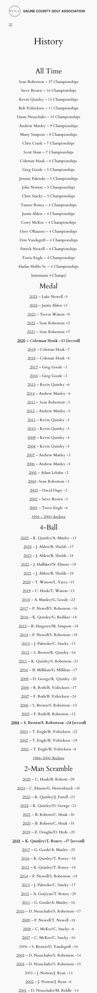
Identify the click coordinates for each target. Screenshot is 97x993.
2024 (34, 305)
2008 (32, 446)
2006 (31, 464)
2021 (31, 331)
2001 (34, 507)
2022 (31, 323)
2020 (21, 340)
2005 (33, 472)
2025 (33, 296)
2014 (31, 393)
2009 (32, 437)
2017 (34, 367)
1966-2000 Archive (49, 758)
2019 (32, 349)
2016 (34, 375)
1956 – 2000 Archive (48, 516)
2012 (31, 411)
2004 (32, 481)
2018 (32, 358)
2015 (32, 384)
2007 (31, 455)
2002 (33, 499)
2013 (31, 402)
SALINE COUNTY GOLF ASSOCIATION (54, 11)
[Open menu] (10, 25)
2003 (34, 490)
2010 (32, 428)
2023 (32, 314)
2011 (32, 419)
